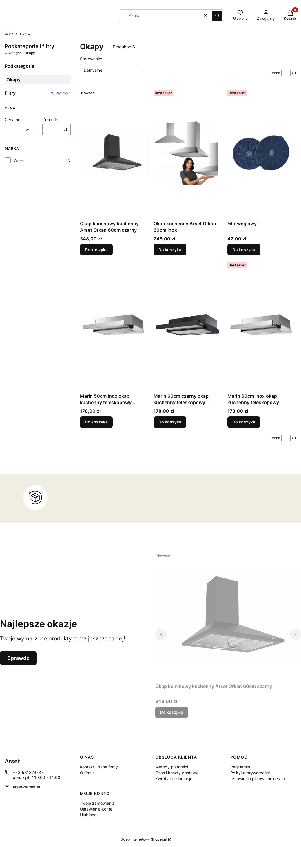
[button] (217, 16)
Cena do (50, 119)
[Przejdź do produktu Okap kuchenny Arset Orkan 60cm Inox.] (188, 153)
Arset (9, 34)
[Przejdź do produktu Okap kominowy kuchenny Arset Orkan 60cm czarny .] (114, 153)
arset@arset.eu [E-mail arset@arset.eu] (27, 786)
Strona (274, 73)
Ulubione (88, 814)
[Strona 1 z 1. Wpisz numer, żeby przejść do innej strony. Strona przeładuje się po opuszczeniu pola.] (286, 73)
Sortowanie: (91, 58)
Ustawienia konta (96, 808)
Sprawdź (18, 658)
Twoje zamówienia (97, 803)
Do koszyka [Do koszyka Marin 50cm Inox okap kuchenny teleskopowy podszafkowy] (96, 421)
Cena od (13, 119)
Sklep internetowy (144, 839)
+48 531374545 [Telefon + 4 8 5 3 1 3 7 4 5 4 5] (28, 772)
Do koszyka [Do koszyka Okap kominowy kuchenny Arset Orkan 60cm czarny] (96, 249)
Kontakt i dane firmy (99, 766)
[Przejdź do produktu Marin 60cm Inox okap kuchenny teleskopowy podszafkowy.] (261, 325)
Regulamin (240, 766)
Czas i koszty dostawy (176, 772)
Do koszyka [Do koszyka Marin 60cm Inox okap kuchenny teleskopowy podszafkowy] (243, 421)
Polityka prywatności (250, 772)
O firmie (87, 772)
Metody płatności (171, 766)
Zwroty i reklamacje (173, 778)
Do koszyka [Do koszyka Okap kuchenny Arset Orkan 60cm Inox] (169, 249)
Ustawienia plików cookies (255, 778)
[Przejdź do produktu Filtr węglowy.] (261, 153)
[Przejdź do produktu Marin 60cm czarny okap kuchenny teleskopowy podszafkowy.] (188, 325)
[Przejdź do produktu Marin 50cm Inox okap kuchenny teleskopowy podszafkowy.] (114, 325)
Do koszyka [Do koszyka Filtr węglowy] (243, 249)
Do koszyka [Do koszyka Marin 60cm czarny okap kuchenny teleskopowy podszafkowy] (169, 421)
